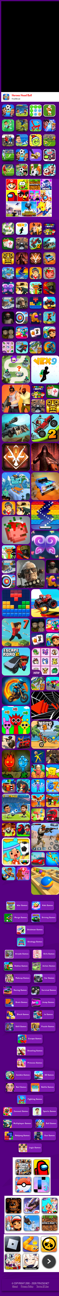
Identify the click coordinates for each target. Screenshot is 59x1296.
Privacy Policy (27, 1286)
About (15, 1286)
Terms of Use (42, 1286)
